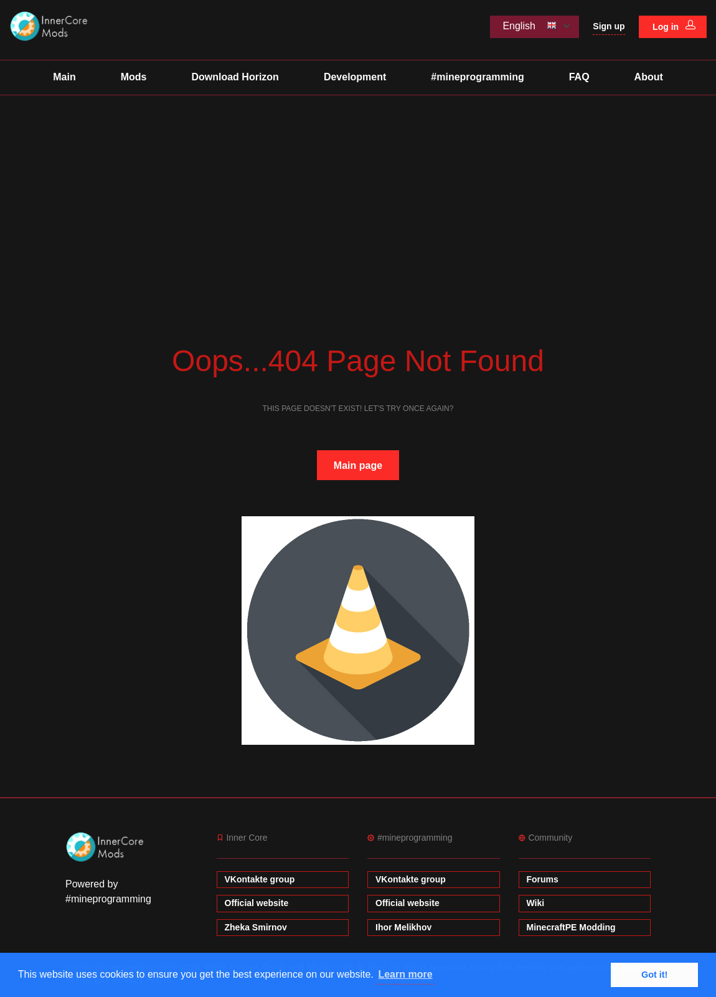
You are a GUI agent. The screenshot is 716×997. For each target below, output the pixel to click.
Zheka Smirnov (256, 927)
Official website (257, 903)
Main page (358, 465)
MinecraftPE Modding (571, 927)
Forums (542, 879)
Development (355, 77)
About (648, 77)
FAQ (579, 77)
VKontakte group (260, 879)
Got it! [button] (654, 975)
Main (64, 77)
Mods (134, 77)
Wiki (536, 903)
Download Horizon (234, 77)
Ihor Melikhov (403, 927)
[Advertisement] (358, 189)
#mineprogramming (477, 77)
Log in (673, 26)
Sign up (608, 26)
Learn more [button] (405, 974)
